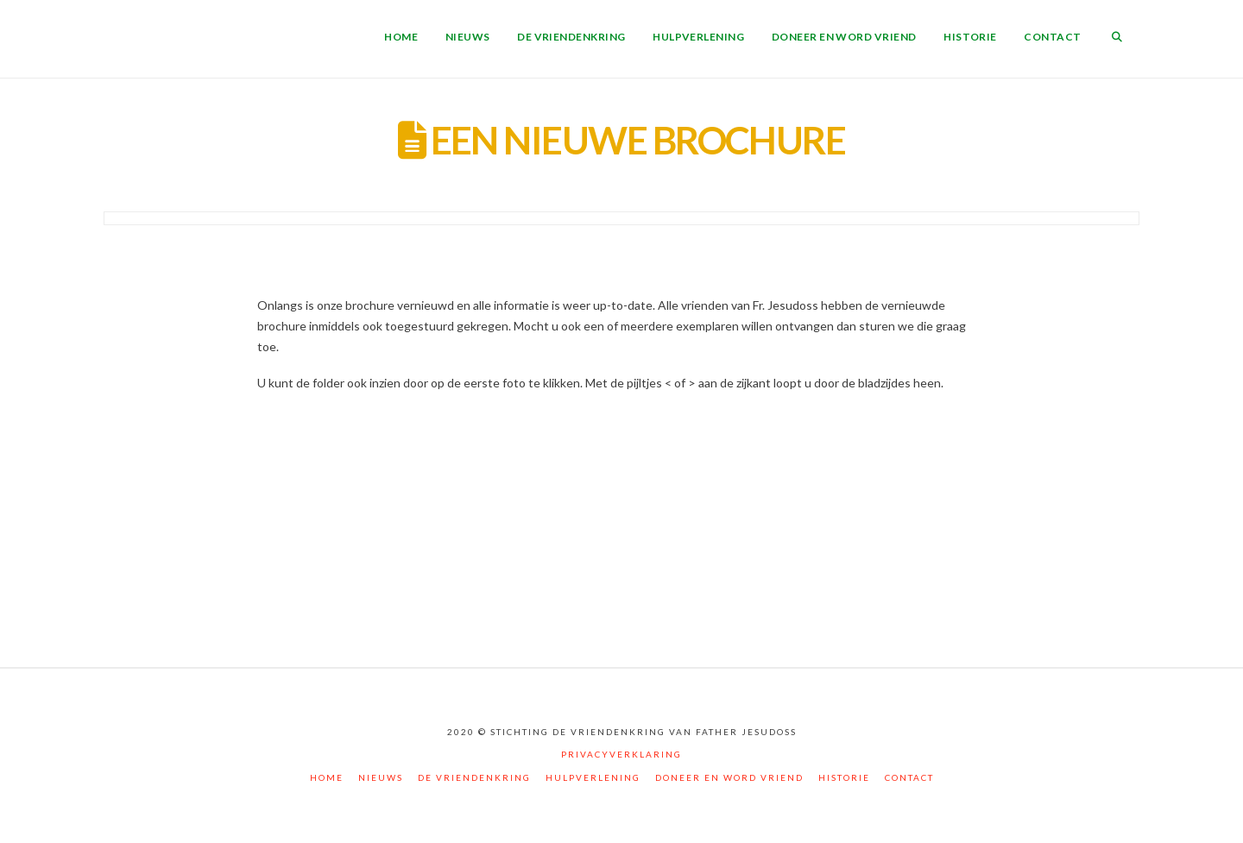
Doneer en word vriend (729, 777)
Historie (844, 777)
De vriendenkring (474, 777)
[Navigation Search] (1117, 39)
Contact (909, 777)
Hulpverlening (593, 777)
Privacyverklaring (621, 754)
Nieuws (380, 777)
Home (327, 777)
